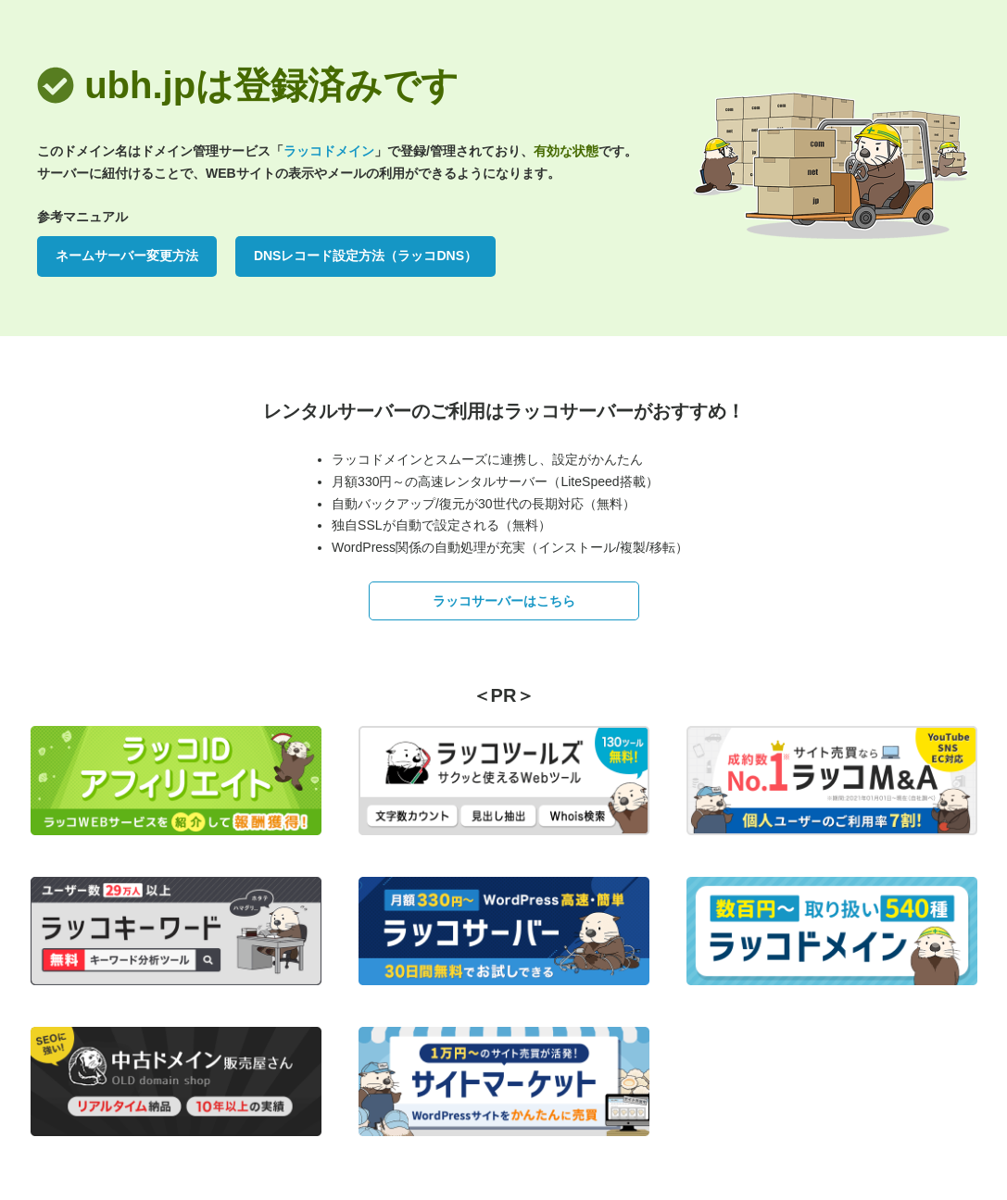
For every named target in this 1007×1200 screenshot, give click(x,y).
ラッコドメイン (328, 151)
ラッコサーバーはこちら (504, 601)
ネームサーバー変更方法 (127, 255)
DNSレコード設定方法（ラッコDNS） (365, 255)
